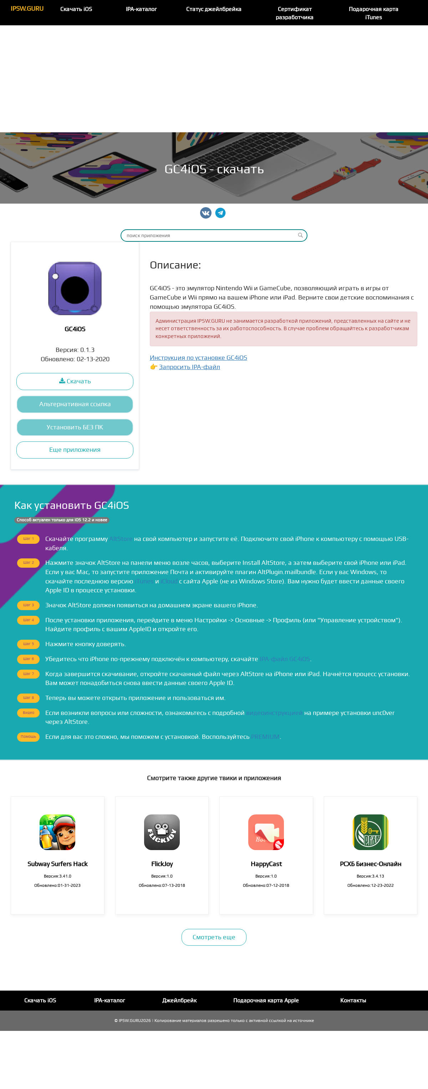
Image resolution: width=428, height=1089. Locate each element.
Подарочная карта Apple (266, 1000)
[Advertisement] (214, 79)
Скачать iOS (76, 9)
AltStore (121, 539)
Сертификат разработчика (295, 13)
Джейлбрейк (179, 1000)
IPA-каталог (141, 9)
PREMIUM (265, 736)
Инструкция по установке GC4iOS (198, 357)
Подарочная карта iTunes (373, 13)
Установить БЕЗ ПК (75, 427)
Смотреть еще (214, 937)
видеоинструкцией (274, 713)
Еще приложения (75, 449)
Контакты (353, 1000)
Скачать (75, 381)
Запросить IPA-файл (189, 367)
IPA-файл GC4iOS (285, 659)
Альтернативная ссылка (75, 404)
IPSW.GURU (27, 8)
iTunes (144, 581)
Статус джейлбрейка (213, 9)
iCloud (169, 581)
